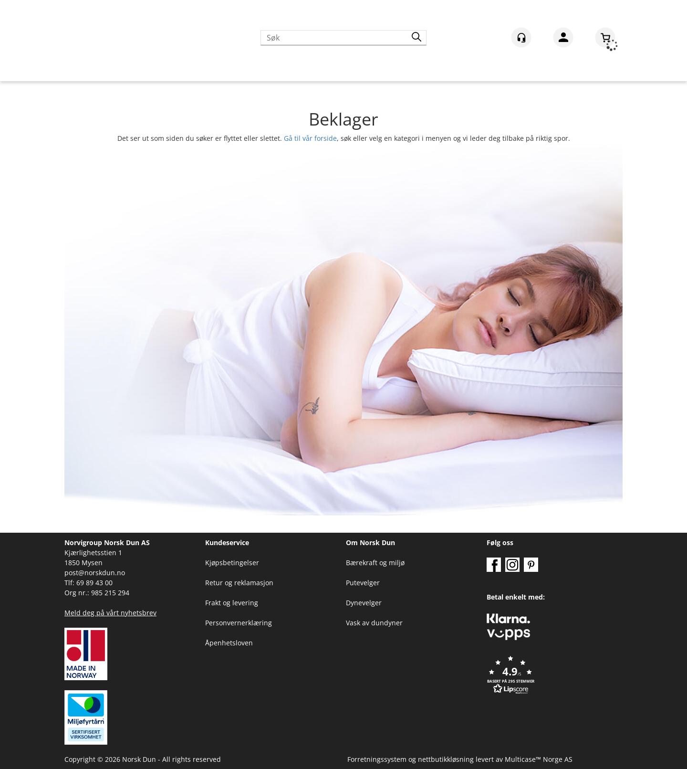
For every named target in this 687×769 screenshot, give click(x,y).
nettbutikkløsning (446, 759)
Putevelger (363, 582)
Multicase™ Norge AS (538, 759)
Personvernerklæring (238, 622)
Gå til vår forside (310, 138)
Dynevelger (364, 602)
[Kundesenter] (521, 37)
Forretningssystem (376, 759)
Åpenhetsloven (229, 642)
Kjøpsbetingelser (232, 562)
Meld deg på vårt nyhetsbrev (110, 612)
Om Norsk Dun (370, 542)
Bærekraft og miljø (375, 562)
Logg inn (563, 39)
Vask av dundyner (374, 622)
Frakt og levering (231, 602)
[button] (555, 676)
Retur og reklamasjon (239, 582)
